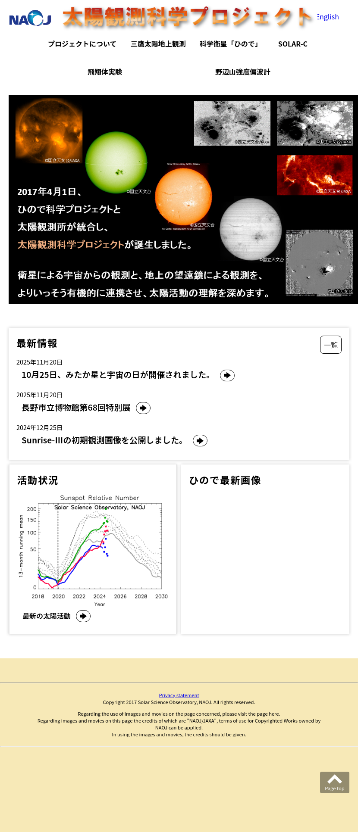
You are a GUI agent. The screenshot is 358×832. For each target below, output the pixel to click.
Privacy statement (179, 695)
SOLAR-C (293, 43)
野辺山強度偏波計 (242, 71)
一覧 (331, 345)
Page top (334, 788)
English (327, 16)
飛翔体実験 (105, 71)
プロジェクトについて (82, 43)
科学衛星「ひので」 (231, 43)
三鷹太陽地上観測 (158, 43)
